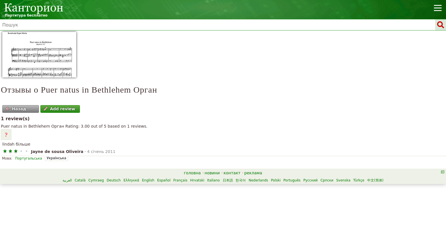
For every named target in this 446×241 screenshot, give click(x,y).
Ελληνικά (131, 180)
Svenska (343, 180)
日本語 (228, 180)
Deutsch (114, 180)
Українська (56, 158)
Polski (275, 180)
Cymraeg (96, 180)
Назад (16, 109)
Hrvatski (197, 180)
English (148, 180)
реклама (253, 173)
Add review (59, 109)
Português (291, 180)
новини (212, 173)
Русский (310, 180)
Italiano (213, 180)
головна (192, 173)
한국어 (241, 180)
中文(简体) (375, 180)
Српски (327, 180)
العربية (67, 180)
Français (180, 180)
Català (80, 180)
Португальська (28, 158)
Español (163, 180)
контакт (232, 173)
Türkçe (358, 180)
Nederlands (258, 180)
